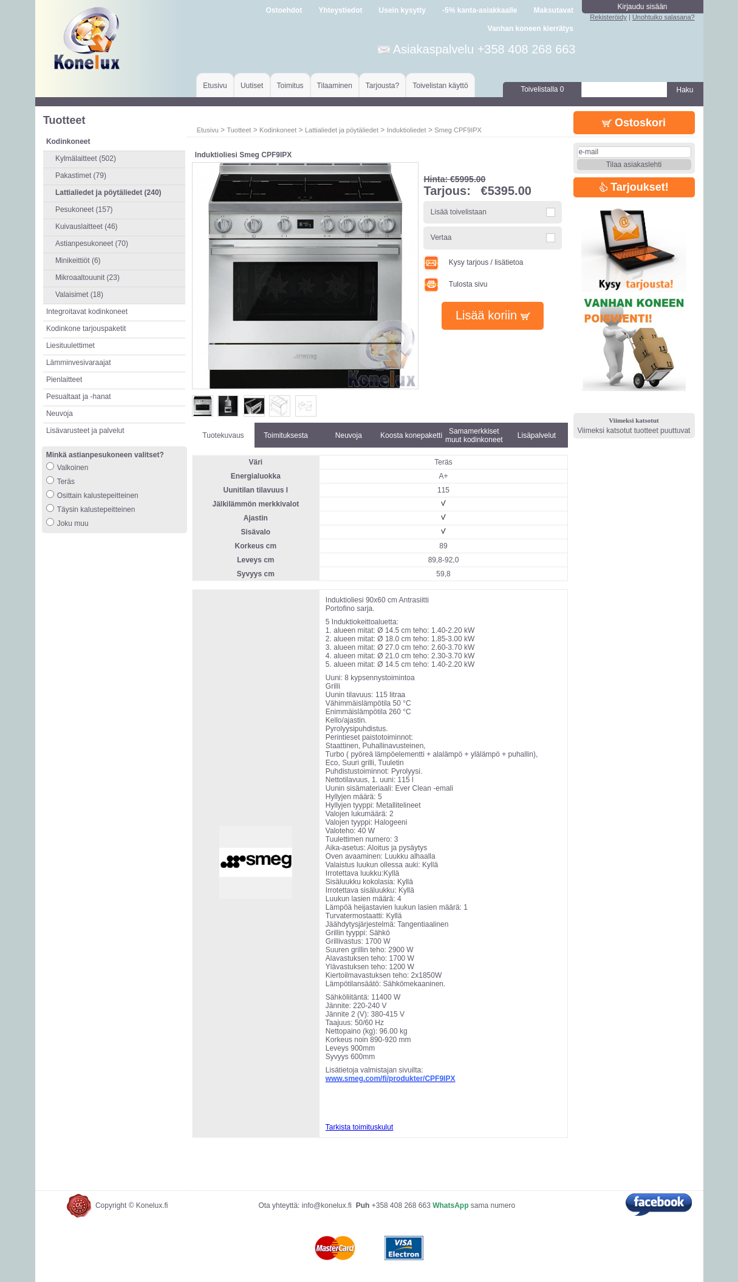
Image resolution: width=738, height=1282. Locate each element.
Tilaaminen (334, 85)
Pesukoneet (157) (84, 209)
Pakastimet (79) (80, 175)
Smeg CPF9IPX (458, 130)
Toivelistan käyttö (440, 85)
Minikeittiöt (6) (78, 260)
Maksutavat (553, 10)
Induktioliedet (406, 130)
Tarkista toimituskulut (359, 1127)
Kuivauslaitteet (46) (86, 226)
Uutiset (252, 85)
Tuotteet (239, 130)
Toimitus (290, 85)
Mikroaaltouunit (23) (87, 277)
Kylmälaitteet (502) (85, 158)
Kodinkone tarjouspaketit (86, 328)
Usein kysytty (402, 10)
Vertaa (441, 237)
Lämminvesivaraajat (78, 362)
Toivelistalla (542, 89)
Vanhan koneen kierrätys (530, 28)
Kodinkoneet (277, 130)
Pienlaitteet (64, 379)
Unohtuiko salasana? (663, 17)
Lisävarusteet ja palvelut (85, 430)
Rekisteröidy (608, 17)
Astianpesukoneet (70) (91, 243)
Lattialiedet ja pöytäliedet (341, 130)
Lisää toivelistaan (459, 212)
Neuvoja (59, 413)
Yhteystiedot (340, 10)
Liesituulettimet (70, 345)
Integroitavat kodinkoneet (87, 311)
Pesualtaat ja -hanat (78, 396)
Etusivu (215, 85)
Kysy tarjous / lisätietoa (473, 262)
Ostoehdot (283, 10)
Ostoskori (634, 123)
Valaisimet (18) (79, 294)
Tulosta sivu (455, 284)
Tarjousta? (382, 85)
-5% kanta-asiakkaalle (479, 10)
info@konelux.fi (327, 1205)
